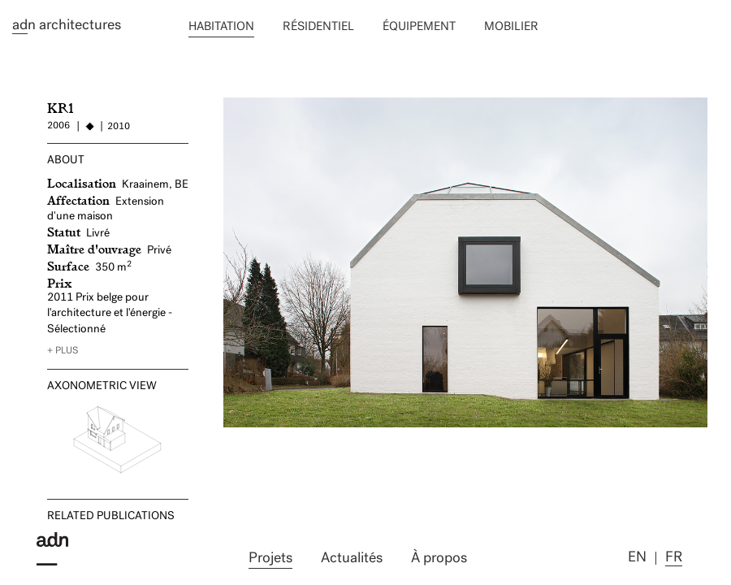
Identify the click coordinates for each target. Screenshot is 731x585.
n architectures (66, 26)
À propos (439, 558)
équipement (419, 27)
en (637, 558)
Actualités (352, 558)
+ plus (62, 351)
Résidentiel (318, 27)
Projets (270, 558)
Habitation (221, 27)
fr (673, 558)
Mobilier (511, 27)
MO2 (237, 104)
